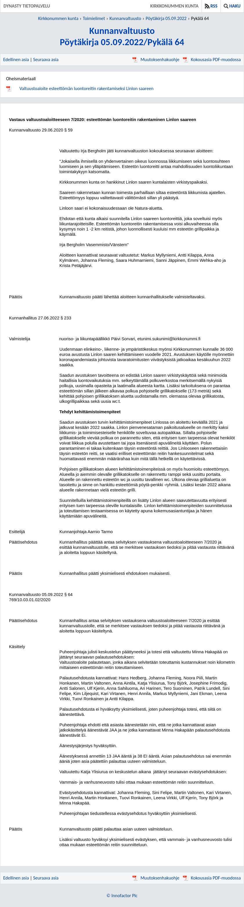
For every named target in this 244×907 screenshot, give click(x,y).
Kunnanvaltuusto (125, 18)
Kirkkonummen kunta (174, 6)
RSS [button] (211, 6)
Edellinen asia (16, 59)
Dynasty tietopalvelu (26, 6)
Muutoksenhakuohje (155, 59)
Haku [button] (232, 6)
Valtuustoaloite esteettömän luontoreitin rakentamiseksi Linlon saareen (86, 88)
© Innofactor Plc (122, 895)
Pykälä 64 (200, 18)
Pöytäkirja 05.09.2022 (166, 18)
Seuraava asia (46, 59)
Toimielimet (94, 18)
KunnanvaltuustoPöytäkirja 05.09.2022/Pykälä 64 (122, 36)
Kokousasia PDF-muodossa (212, 59)
